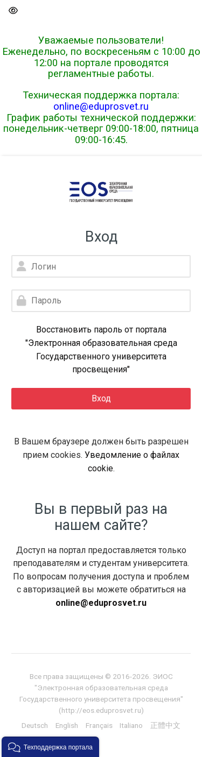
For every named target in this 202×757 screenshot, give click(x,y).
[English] (66, 725)
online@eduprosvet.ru (101, 106)
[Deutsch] (35, 725)
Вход (101, 398)
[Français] (99, 725)
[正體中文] (165, 725)
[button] (12, 11)
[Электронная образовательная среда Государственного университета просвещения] (101, 192)
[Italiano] (131, 725)
